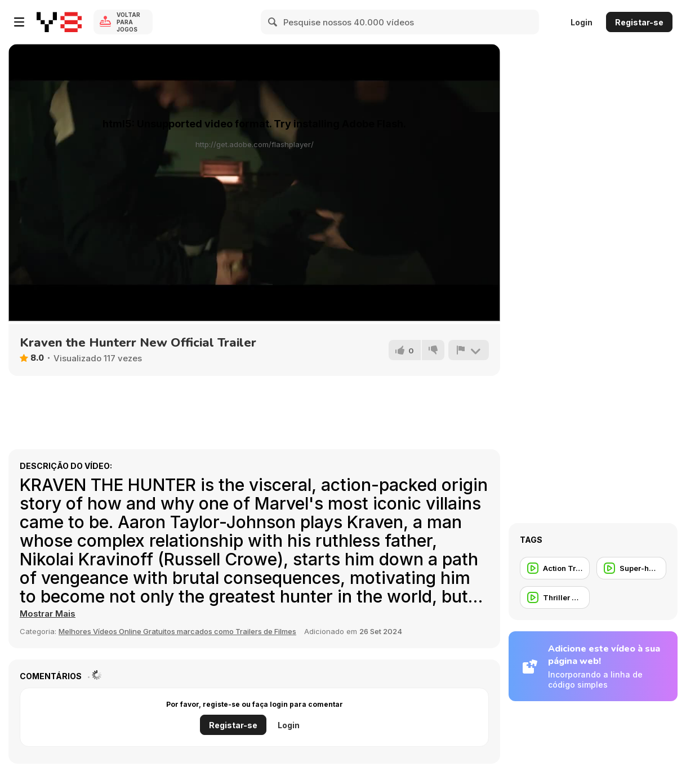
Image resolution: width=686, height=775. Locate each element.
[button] (47, 614)
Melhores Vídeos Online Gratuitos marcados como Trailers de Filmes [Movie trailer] (177, 631)
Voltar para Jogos (128, 22)
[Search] (273, 22)
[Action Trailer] (555, 568)
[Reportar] (468, 350)
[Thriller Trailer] (555, 597)
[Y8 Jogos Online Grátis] (59, 22)
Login (582, 22)
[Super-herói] (631, 568)
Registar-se (639, 22)
